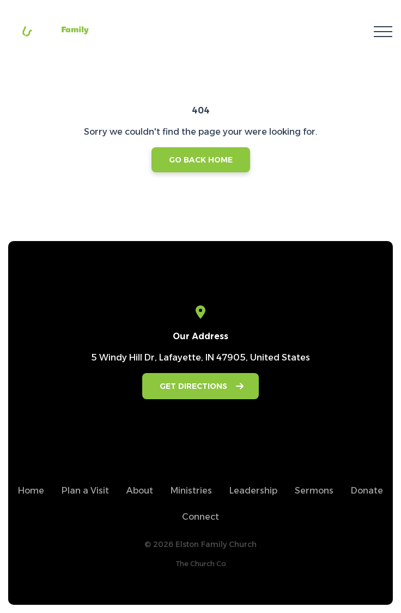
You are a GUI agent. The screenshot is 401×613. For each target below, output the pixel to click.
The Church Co (200, 564)
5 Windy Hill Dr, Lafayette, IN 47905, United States (200, 357)
